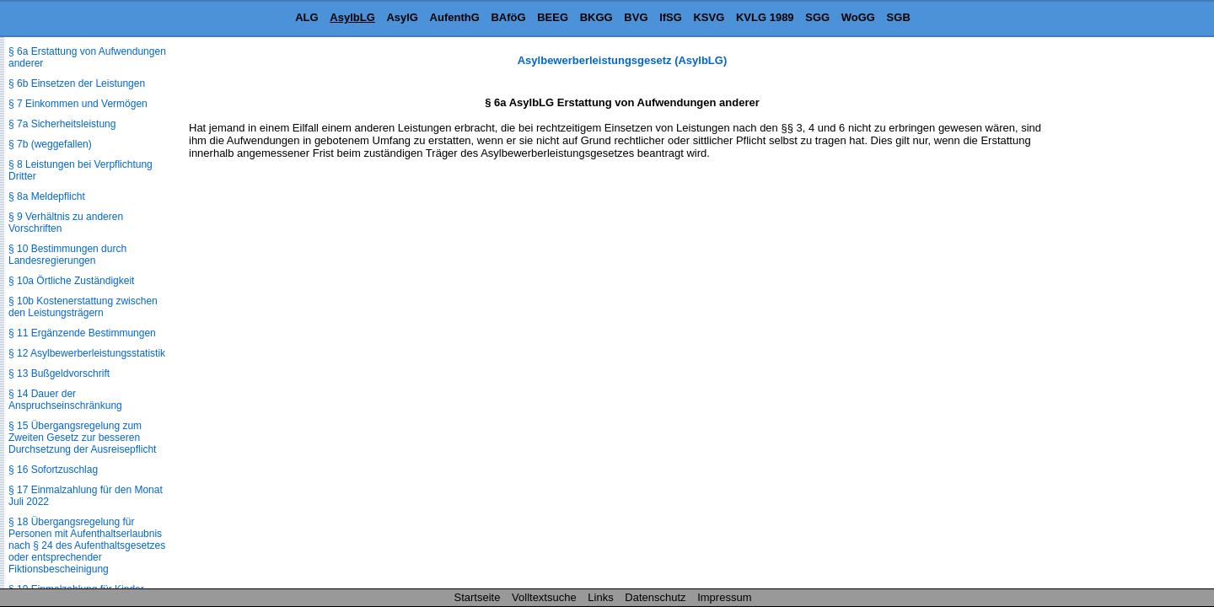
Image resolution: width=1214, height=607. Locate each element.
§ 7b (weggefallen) (50, 144)
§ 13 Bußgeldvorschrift (59, 373)
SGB (898, 17)
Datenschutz (655, 597)
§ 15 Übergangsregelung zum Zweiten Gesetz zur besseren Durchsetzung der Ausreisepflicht (82, 437)
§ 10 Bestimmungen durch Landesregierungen (67, 254)
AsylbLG (352, 17)
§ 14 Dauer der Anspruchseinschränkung (65, 399)
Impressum (724, 597)
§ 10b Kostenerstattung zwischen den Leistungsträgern (83, 307)
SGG (817, 17)
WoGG (858, 17)
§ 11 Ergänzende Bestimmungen (82, 333)
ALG (306, 17)
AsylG (402, 17)
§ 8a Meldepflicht (46, 196)
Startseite (477, 597)
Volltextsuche (544, 597)
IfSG (670, 17)
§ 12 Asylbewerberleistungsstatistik (86, 353)
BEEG (552, 17)
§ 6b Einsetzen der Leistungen (76, 83)
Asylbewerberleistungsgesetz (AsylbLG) (623, 60)
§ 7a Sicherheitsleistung (61, 124)
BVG (635, 17)
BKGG (596, 17)
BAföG (508, 17)
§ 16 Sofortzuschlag (53, 469)
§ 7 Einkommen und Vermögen (78, 104)
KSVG (708, 17)
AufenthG (455, 17)
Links (600, 597)
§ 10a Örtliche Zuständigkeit (71, 281)
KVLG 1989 (765, 17)
